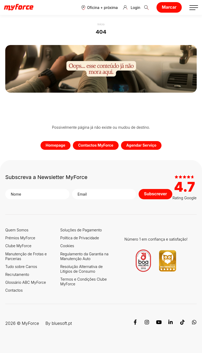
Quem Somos (16, 230)
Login (131, 7)
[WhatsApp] (194, 323)
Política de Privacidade (79, 238)
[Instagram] (146, 323)
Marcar (169, 7)
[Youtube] (158, 323)
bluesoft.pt (62, 323)
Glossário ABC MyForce (25, 282)
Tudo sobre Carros (21, 266)
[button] (100, 7)
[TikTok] (182, 323)
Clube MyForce (18, 245)
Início (100, 24)
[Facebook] (135, 323)
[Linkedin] (170, 323)
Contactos (14, 290)
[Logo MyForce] (18, 7)
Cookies (67, 245)
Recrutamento (17, 274)
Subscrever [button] (155, 194)
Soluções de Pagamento (81, 230)
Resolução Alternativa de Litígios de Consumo (81, 269)
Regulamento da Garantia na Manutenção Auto (84, 256)
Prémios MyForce (20, 238)
